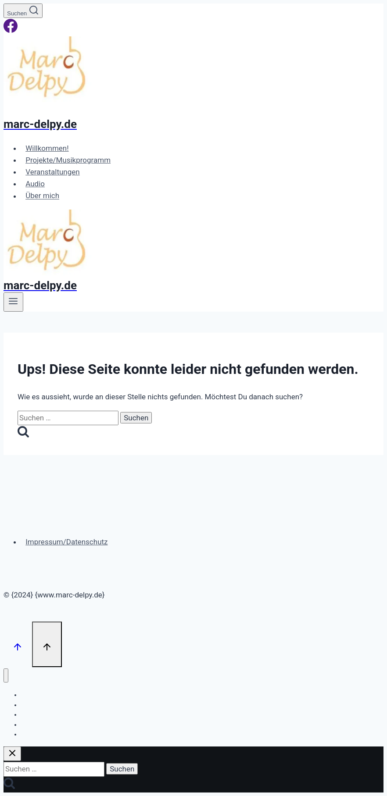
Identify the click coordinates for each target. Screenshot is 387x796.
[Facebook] (11, 30)
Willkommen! (46, 148)
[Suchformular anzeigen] (23, 11)
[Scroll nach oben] (18, 644)
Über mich (42, 196)
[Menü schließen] (6, 675)
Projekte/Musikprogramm (68, 160)
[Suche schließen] (12, 753)
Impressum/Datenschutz (66, 541)
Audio (35, 183)
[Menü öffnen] (13, 302)
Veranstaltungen (52, 171)
